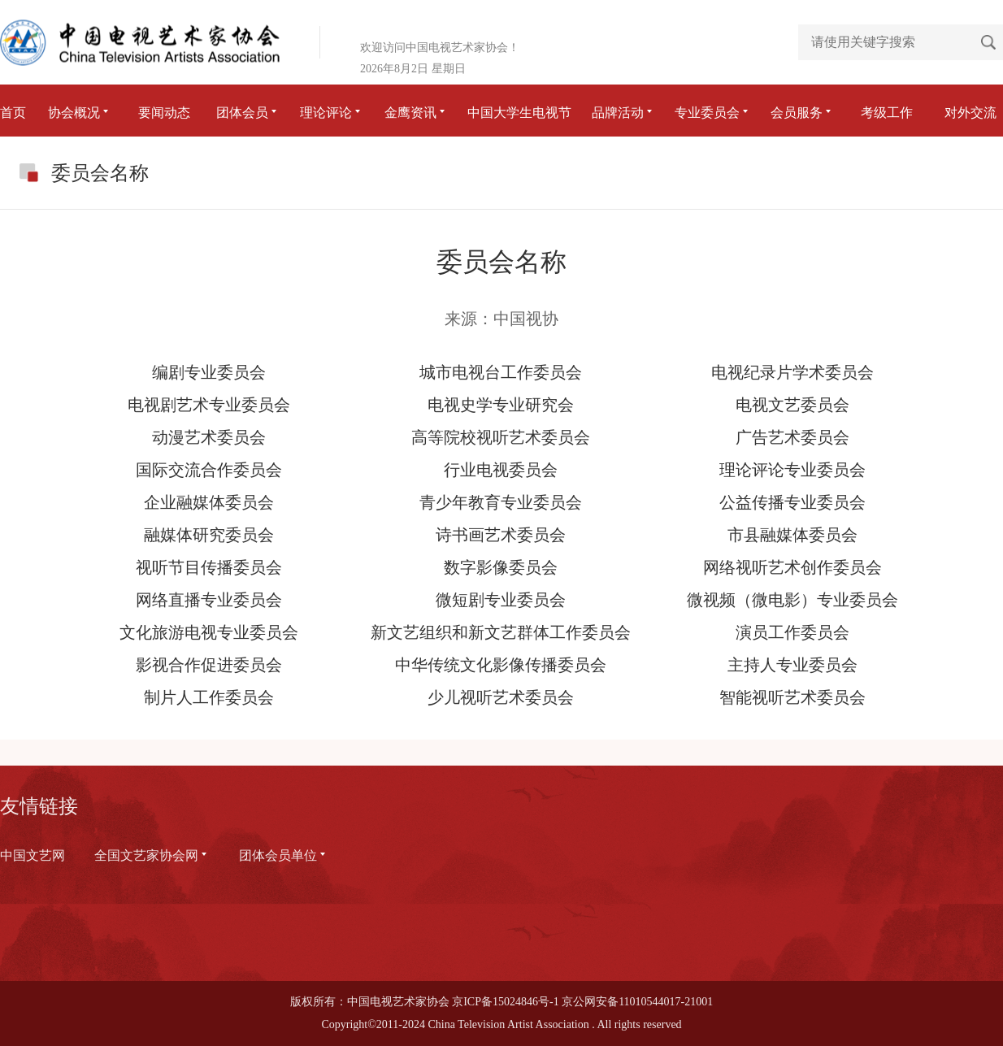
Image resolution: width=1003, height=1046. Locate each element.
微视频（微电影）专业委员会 (792, 600)
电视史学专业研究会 (501, 405)
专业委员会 (713, 112)
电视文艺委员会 (792, 405)
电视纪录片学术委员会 (792, 372)
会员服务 (802, 112)
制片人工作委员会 (209, 697)
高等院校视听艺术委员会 (500, 437)
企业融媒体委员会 (209, 502)
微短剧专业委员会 (501, 600)
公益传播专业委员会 (792, 502)
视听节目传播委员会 (209, 567)
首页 (13, 112)
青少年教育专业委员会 (500, 502)
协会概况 (79, 112)
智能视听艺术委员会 (792, 697)
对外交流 (970, 112)
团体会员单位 (283, 855)
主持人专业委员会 (792, 665)
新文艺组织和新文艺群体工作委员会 (501, 632)
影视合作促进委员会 (209, 665)
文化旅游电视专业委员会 (208, 632)
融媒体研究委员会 (209, 535)
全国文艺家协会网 (152, 855)
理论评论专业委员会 (792, 470)
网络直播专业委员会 (209, 600)
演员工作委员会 (792, 632)
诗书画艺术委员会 (501, 535)
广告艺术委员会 (792, 437)
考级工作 (887, 112)
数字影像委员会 (501, 567)
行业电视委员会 (501, 470)
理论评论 (331, 112)
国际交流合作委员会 (209, 470)
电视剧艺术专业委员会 (209, 405)
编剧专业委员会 (209, 372)
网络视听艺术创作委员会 (792, 567)
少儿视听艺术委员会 (501, 697)
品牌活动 (623, 112)
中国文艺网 (32, 855)
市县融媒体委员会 (792, 535)
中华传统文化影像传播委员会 (500, 665)
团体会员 (248, 112)
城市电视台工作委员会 (500, 372)
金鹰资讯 (416, 112)
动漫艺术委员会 (209, 437)
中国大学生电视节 (519, 112)
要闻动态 (164, 112)
